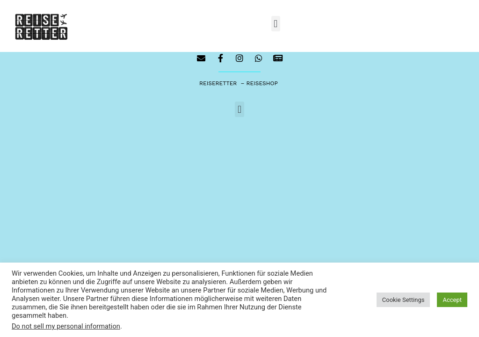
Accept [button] (452, 299)
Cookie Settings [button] (403, 299)
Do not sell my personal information (66, 326)
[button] (275, 23)
